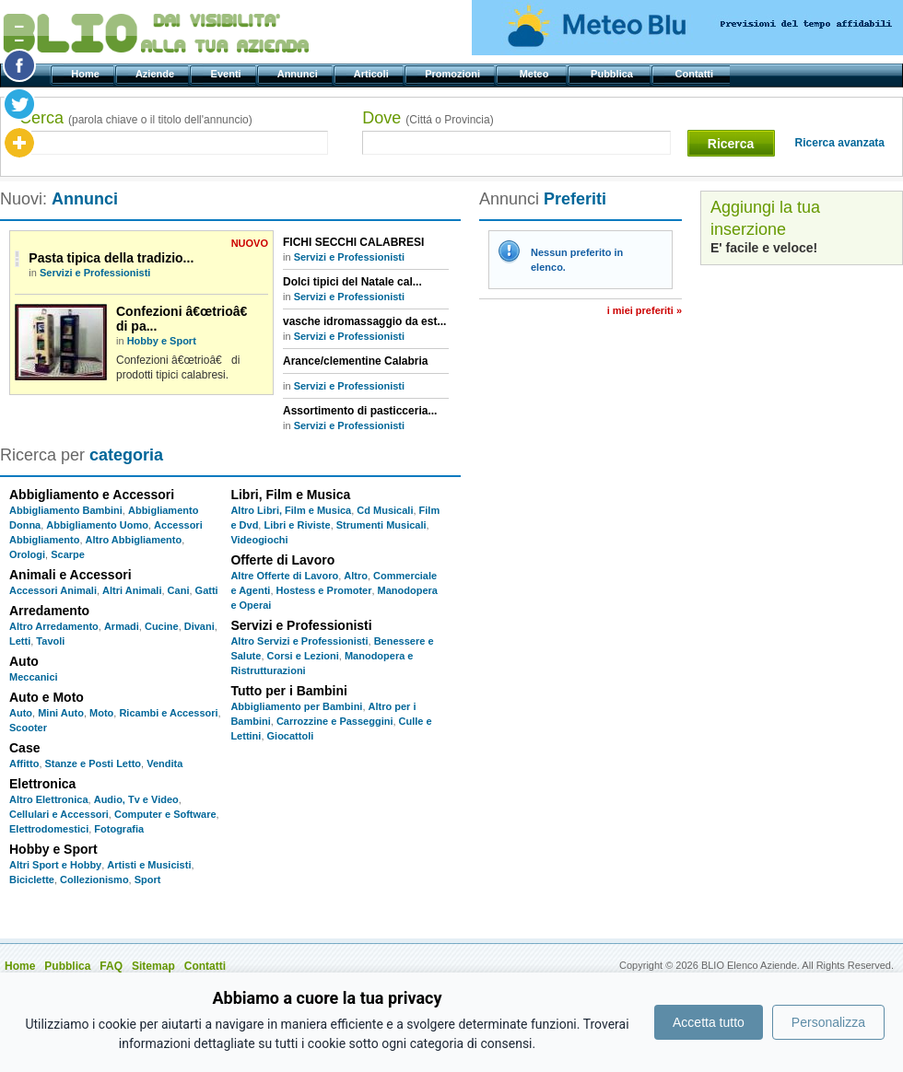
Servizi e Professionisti (95, 272)
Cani (179, 590)
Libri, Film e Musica (290, 494)
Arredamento (49, 610)
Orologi (27, 554)
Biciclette (31, 879)
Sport (148, 879)
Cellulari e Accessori (59, 814)
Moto (101, 712)
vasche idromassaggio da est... (364, 321)
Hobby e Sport (161, 340)
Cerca (135, 118)
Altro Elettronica (48, 799)
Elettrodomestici (48, 828)
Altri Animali (131, 590)
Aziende (156, 73)
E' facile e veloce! (763, 247)
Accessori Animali (53, 590)
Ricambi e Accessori (168, 712)
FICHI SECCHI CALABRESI (353, 242)
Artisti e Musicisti (149, 864)
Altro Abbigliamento (134, 539)
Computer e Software (165, 814)
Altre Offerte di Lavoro (284, 575)
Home (86, 73)
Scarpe (68, 554)
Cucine (162, 626)
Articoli (373, 73)
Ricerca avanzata (840, 142)
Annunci (299, 73)
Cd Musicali (385, 510)
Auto (24, 661)
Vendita (164, 763)
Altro (356, 575)
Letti (19, 641)
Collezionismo (94, 879)
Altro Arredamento (54, 626)
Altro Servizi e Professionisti (299, 641)
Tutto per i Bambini (288, 690)
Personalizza (828, 1022)
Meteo (535, 73)
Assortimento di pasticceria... (360, 410)
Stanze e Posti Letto (93, 763)
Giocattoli (290, 735)
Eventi (227, 73)
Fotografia (119, 828)
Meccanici (33, 676)
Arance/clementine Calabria (355, 361)
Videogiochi (258, 539)
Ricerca (731, 143)
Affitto (24, 763)
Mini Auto (61, 712)
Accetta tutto (709, 1022)
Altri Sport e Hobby (55, 864)
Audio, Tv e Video (136, 799)
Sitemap (153, 966)
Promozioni (454, 73)
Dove (427, 118)
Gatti (206, 590)
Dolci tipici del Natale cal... (352, 281)
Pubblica (613, 73)
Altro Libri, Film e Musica (290, 510)
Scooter (28, 727)
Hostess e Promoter (324, 590)
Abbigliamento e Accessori (91, 494)
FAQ (111, 966)
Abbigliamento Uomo (97, 524)
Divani (199, 626)
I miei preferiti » (644, 310)
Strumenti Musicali (381, 524)
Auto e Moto (46, 697)
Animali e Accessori (70, 574)
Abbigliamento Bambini (66, 510)
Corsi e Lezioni (303, 655)
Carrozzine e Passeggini (334, 721)
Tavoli (50, 641)
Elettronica (42, 783)
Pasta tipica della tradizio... (111, 258)
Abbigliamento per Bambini (296, 706)
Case (24, 747)
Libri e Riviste (297, 524)
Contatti (695, 73)
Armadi (121, 626)
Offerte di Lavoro (282, 560)
